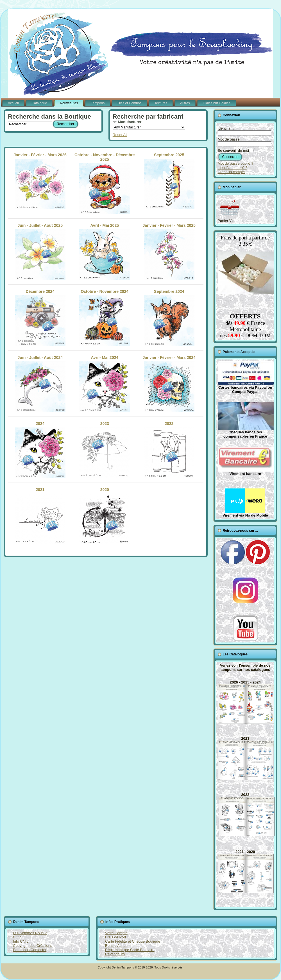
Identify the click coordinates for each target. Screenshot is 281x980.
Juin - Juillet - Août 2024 (40, 383)
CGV (17, 937)
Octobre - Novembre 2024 (104, 317)
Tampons (98, 103)
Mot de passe (229, 139)
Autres (185, 103)
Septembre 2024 (169, 317)
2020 (104, 515)
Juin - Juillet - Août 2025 (40, 251)
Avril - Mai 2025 (104, 251)
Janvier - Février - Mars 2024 (169, 383)
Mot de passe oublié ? (235, 163)
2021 (40, 515)
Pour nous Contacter (29, 950)
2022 (169, 449)
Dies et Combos (129, 103)
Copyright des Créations (32, 945)
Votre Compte (116, 933)
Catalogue (39, 103)
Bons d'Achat (115, 945)
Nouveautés (69, 103)
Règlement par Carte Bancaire (130, 950)
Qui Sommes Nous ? (30, 933)
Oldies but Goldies (216, 103)
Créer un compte (231, 172)
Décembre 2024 (40, 317)
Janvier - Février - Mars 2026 (40, 181)
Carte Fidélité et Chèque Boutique (132, 941)
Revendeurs (115, 954)
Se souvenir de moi (233, 150)
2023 (104, 449)
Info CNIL (20, 941)
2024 (40, 449)
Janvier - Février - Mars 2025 (169, 251)
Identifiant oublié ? (233, 168)
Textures (161, 103)
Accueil (13, 103)
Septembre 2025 (169, 181)
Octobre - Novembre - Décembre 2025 (104, 183)
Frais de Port (115, 937)
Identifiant (226, 128)
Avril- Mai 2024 (104, 383)
